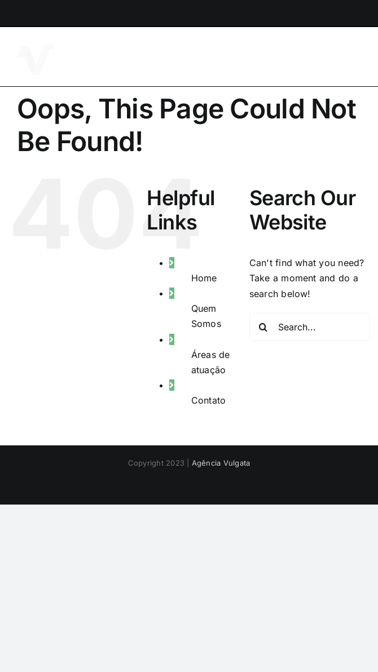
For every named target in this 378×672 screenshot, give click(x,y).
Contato (208, 400)
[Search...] (309, 327)
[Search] (263, 327)
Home (204, 278)
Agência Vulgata (221, 462)
